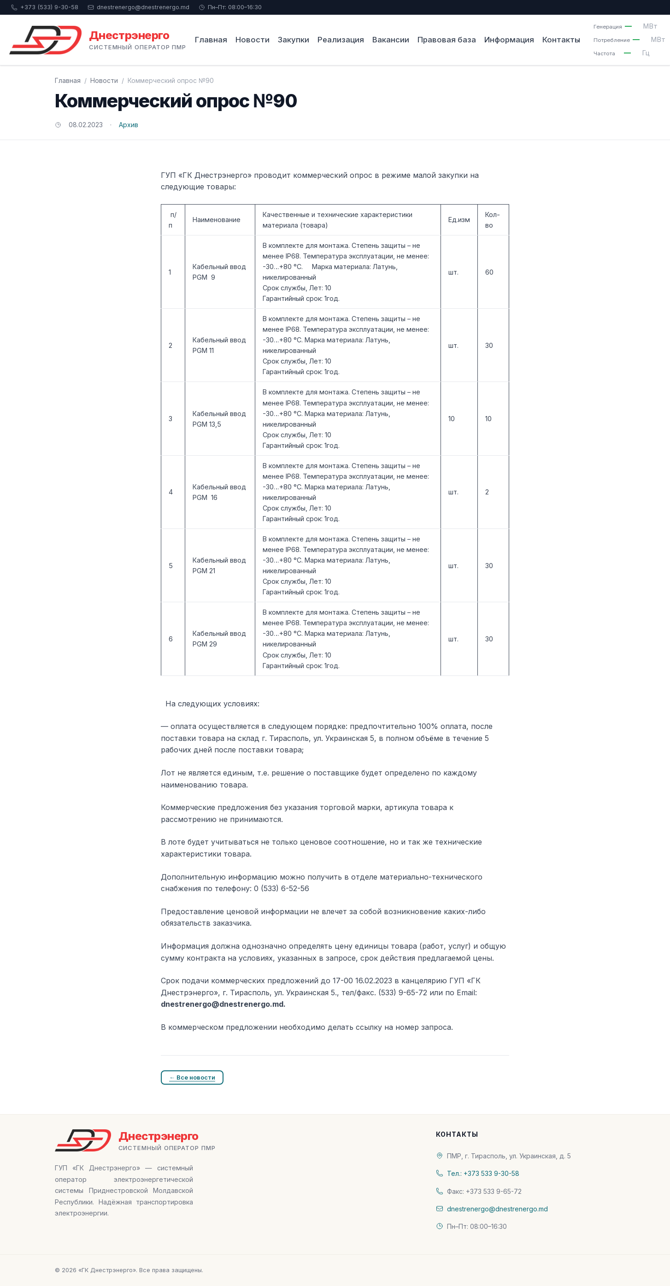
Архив (128, 125)
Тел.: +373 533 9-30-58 (483, 1173)
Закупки (293, 39)
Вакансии (390, 39)
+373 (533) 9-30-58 (44, 7)
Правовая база (446, 39)
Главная (211, 39)
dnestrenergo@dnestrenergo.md (138, 7)
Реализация (340, 39)
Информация (509, 39)
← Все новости (192, 1077)
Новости (252, 39)
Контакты (561, 39)
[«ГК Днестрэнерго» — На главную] (97, 40)
